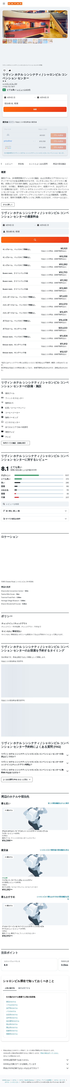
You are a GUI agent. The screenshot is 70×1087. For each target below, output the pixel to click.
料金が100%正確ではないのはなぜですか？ (36, 1030)
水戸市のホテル (12, 970)
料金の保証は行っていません (49, 1015)
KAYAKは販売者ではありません (36, 1021)
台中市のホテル (12, 980)
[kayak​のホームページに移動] (15, 3)
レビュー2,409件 (24, 90)
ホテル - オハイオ (59, 1042)
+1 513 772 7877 (9, 86)
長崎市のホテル (12, 996)
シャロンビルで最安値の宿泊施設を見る (54, 812)
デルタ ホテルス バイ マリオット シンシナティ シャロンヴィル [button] (25, 793)
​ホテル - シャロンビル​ (11, 1044)
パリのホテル (11, 973)
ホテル (14, 1042)
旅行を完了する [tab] (24, 950)
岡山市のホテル (12, 989)
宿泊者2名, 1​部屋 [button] (11, 103)
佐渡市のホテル (12, 992)
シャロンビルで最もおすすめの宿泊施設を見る (53, 859)
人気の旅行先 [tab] (10, 950)
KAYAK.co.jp (6, 1042)
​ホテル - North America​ (26, 1042)
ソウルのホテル (12, 967)
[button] (3, 3)
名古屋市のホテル (12, 983)
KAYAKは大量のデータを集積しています (36, 1025)
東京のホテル (11, 963)
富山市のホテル (12, 986)
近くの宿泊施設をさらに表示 (58, 765)
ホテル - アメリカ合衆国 (43, 1042)
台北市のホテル (12, 976)
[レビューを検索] (37, 504)
